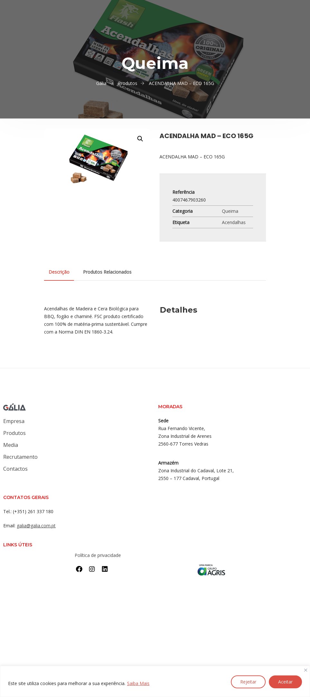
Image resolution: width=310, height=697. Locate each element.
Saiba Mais (138, 683)
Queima (230, 211)
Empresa (13, 421)
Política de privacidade (98, 555)
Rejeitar (248, 682)
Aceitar (285, 682)
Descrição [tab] (59, 272)
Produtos (14, 433)
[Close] (305, 670)
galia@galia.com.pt (36, 526)
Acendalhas (234, 222)
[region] (155, 681)
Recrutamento (20, 456)
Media (10, 444)
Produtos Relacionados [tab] (107, 272)
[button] (140, 139)
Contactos (15, 468)
